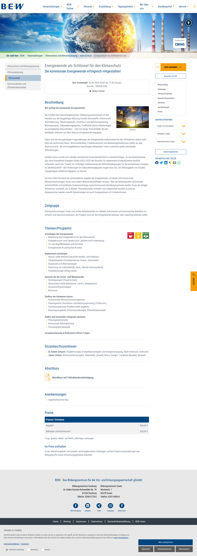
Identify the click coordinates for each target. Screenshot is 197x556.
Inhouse (88, 6)
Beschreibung (163, 85)
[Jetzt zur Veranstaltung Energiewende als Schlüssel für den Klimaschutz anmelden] (170, 67)
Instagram (110, 507)
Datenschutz (97, 521)
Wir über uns (144, 6)
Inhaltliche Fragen (171, 134)
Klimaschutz (86, 55)
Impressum (81, 521)
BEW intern (140, 521)
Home (55, 521)
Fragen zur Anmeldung (171, 126)
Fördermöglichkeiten (170, 152)
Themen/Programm (165, 94)
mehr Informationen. (121, 538)
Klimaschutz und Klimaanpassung (61, 55)
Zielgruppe (162, 89)
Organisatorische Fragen (171, 141)
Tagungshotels (125, 6)
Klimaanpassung (15, 72)
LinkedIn (87, 507)
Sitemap (67, 521)
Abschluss (161, 103)
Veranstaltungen (51, 6)
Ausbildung (105, 6)
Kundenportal (165, 6)
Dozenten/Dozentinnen (166, 98)
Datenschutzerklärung (12, 544)
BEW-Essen (122, 507)
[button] (188, 23)
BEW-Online (70, 6)
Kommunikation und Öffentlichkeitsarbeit (17, 85)
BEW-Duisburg (76, 507)
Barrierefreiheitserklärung (118, 521)
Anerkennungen (163, 107)
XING (99, 507)
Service (182, 6)
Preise (160, 112)
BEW (22, 55)
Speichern (146, 549)
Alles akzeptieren (165, 542)
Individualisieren (164, 549)
